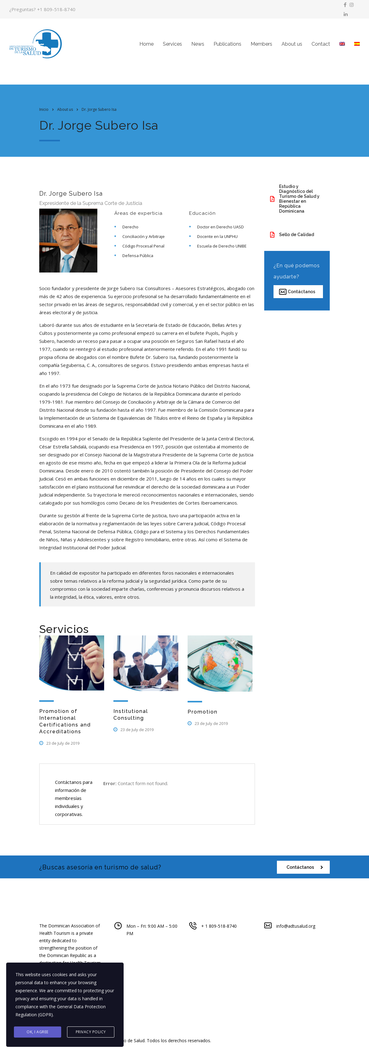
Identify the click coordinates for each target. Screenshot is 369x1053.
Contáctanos (297, 292)
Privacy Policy (91, 1031)
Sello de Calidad (292, 235)
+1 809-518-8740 (56, 9)
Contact (321, 44)
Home (146, 44)
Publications (227, 44)
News (197, 44)
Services (172, 44)
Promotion (203, 712)
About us (292, 44)
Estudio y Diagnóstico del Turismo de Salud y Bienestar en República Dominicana (295, 199)
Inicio (44, 109)
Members (261, 44)
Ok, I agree (38, 1031)
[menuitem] (342, 44)
